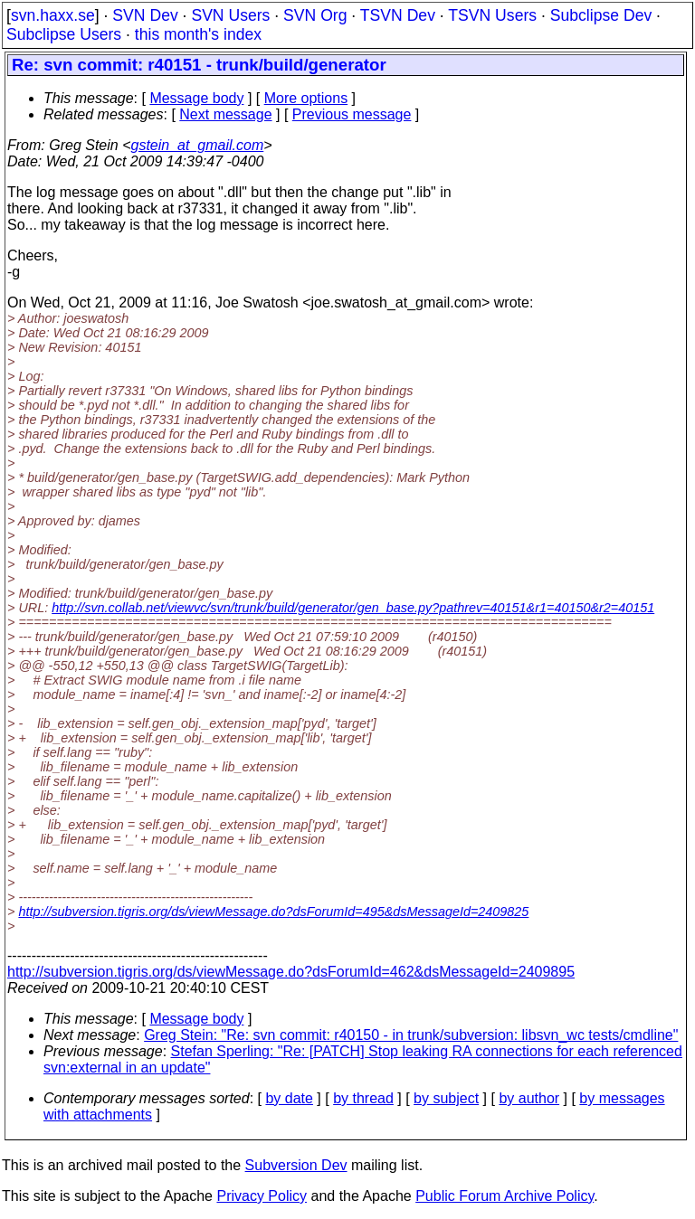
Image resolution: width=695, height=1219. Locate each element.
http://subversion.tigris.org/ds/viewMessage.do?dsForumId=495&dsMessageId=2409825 (273, 911)
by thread (363, 1098)
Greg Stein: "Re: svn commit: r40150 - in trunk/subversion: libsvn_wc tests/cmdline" (411, 1035)
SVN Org (315, 15)
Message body (196, 98)
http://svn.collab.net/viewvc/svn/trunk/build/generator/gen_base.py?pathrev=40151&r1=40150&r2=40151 (353, 607)
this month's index (198, 34)
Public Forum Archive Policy (504, 1196)
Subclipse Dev (601, 15)
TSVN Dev (397, 15)
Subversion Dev (296, 1165)
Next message (225, 114)
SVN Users (230, 15)
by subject (446, 1098)
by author (529, 1098)
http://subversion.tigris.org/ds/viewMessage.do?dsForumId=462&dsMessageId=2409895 (291, 971)
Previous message (352, 114)
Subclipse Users (63, 34)
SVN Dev (144, 15)
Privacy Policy (261, 1196)
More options (306, 98)
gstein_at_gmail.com (197, 145)
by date (288, 1098)
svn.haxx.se (53, 15)
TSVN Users (492, 15)
